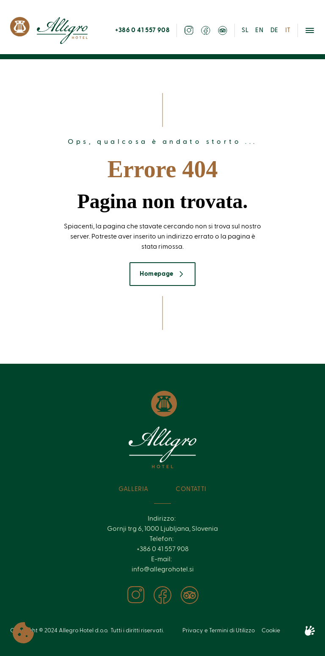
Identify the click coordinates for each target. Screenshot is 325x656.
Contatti (191, 489)
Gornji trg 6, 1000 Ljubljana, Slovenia (162, 529)
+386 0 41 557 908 (142, 30)
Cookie (271, 631)
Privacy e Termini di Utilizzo (218, 631)
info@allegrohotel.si (163, 569)
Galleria (133, 489)
